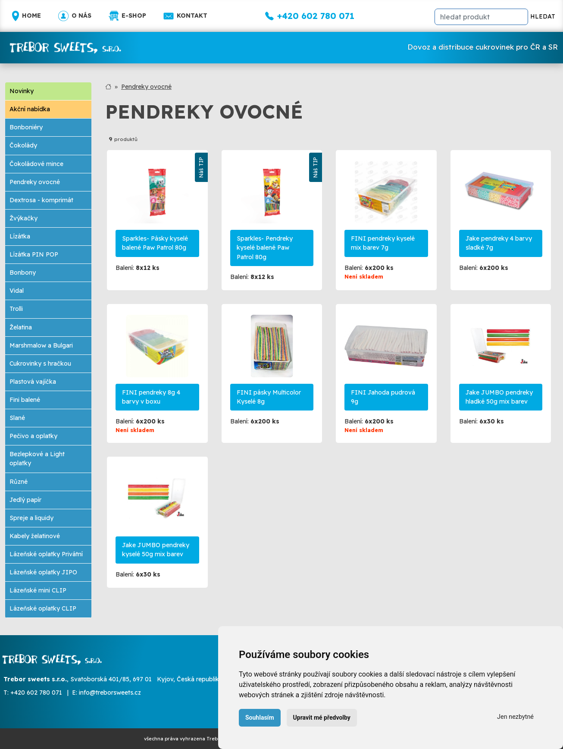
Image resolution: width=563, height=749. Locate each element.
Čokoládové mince (36, 164)
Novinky (21, 91)
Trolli (16, 309)
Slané (17, 418)
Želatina (20, 327)
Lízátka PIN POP (33, 254)
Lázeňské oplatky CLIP (42, 608)
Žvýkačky (23, 218)
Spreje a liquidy (31, 518)
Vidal (16, 291)
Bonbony (22, 272)
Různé (18, 482)
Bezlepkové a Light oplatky (37, 458)
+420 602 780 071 (36, 692)
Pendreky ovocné (34, 182)
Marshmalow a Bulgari (41, 345)
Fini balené (24, 400)
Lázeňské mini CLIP (37, 590)
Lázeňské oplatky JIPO (43, 572)
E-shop (127, 16)
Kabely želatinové (34, 536)
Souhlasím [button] (259, 717)
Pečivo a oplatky (33, 436)
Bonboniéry (26, 127)
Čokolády (23, 145)
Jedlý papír (25, 500)
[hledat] (481, 17)
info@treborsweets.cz (110, 692)
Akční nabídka (29, 109)
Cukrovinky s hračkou (40, 363)
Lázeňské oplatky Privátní (46, 554)
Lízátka (19, 236)
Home (26, 16)
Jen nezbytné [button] (515, 717)
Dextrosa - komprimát (41, 200)
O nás (74, 16)
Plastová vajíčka (32, 381)
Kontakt (185, 16)
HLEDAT (542, 16)
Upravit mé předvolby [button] (321, 717)
